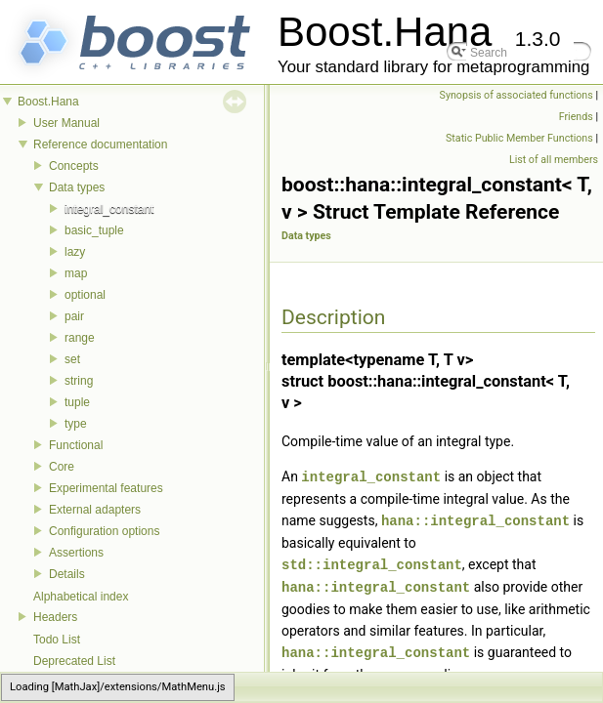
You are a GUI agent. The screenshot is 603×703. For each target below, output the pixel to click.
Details (67, 574)
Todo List (56, 639)
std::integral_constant (371, 562)
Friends (576, 116)
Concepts (74, 166)
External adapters (95, 510)
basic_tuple (94, 230)
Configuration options (104, 531)
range (80, 338)
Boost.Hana (48, 101)
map (76, 273)
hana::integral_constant (475, 519)
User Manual (66, 123)
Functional (76, 445)
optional (85, 295)
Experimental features (106, 488)
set (72, 359)
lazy (75, 252)
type (76, 424)
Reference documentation (100, 144)
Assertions (76, 552)
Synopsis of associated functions (516, 95)
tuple (77, 402)
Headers (55, 617)
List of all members (553, 159)
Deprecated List (74, 661)
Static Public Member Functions (519, 138)
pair (74, 316)
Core (61, 467)
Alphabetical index (80, 596)
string (79, 381)
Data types (77, 187)
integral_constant (109, 209)
